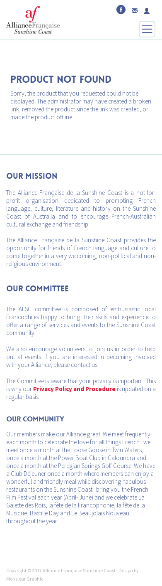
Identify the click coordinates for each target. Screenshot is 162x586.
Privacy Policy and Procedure (74, 389)
